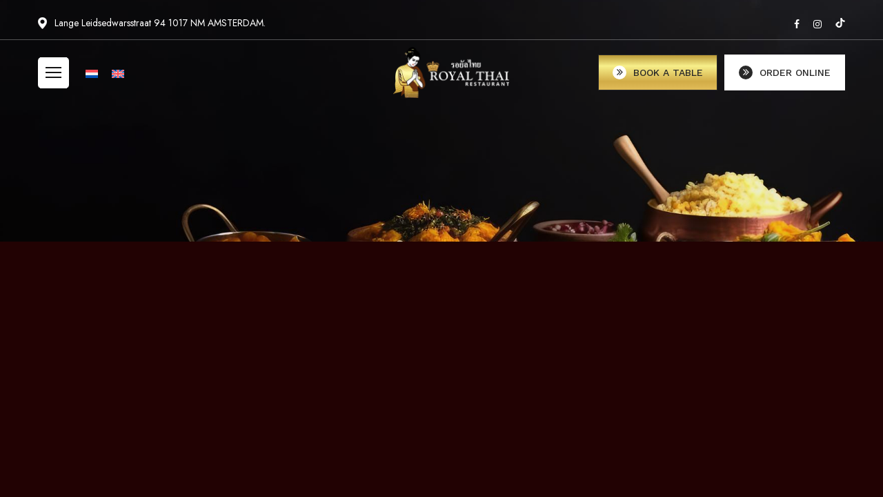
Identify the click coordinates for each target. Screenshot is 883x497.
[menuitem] (92, 79)
